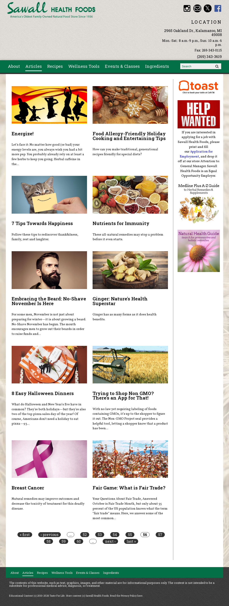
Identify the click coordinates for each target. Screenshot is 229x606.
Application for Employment (196, 154)
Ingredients (157, 66)
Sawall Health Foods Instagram (187, 8)
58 (49, 541)
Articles (33, 66)
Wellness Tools (84, 66)
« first (25, 534)
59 (63, 541)
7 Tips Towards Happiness (42, 223)
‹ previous (49, 534)
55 (130, 534)
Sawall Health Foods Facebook (218, 8)
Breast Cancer (28, 488)
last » (131, 541)
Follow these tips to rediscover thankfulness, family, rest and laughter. (45, 237)
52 (85, 534)
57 (160, 534)
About (14, 66)
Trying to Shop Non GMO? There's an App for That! (123, 395)
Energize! (23, 133)
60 (79, 541)
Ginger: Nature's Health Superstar (120, 301)
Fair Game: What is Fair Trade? (129, 488)
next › (110, 541)
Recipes (55, 66)
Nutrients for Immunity (121, 223)
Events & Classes (122, 66)
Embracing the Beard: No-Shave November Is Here (49, 301)
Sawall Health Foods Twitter (208, 8)
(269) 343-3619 (209, 56)
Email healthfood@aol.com (197, 8)
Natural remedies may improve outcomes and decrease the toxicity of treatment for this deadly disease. (48, 504)
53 (100, 534)
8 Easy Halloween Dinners (43, 393)
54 (115, 534)
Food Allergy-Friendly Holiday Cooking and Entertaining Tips (129, 135)
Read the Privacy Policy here (126, 595)
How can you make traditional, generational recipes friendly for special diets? (125, 152)
